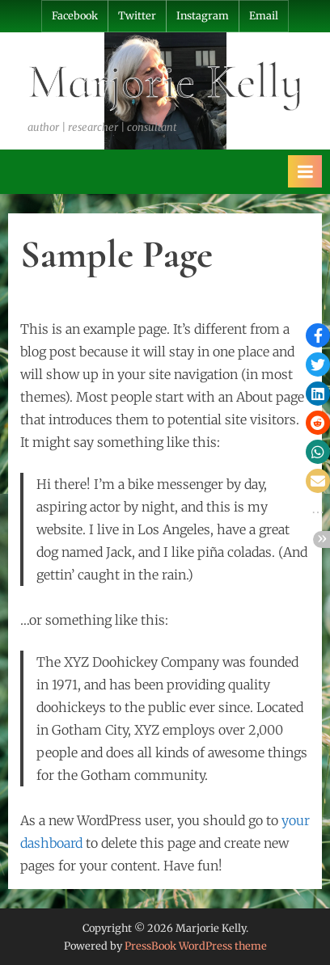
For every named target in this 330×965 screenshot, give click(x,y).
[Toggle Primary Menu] (305, 171)
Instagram (202, 15)
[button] (318, 335)
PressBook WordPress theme (196, 945)
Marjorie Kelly (165, 82)
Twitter (137, 15)
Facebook (75, 15)
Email (263, 15)
